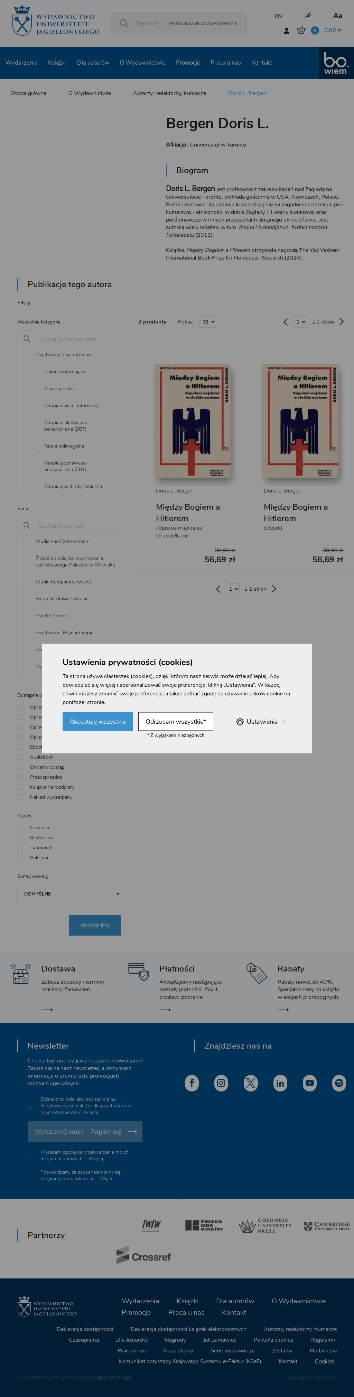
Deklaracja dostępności (85, 1329)
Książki (57, 63)
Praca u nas (226, 63)
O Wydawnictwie (143, 63)
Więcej (90, 1112)
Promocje (188, 63)
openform (325, 1377)
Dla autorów (93, 63)
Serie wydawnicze (233, 1350)
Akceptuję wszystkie (97, 722)
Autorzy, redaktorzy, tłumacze (169, 93)
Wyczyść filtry (95, 925)
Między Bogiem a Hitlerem (188, 512)
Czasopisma (84, 1340)
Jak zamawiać (219, 1340)
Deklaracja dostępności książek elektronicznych (188, 1329)
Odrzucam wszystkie (176, 721)
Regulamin (323, 1340)
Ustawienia (260, 721)
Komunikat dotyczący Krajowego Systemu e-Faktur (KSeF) (190, 1361)
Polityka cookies (273, 1340)
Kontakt (261, 63)
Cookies (325, 1362)
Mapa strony (178, 1350)
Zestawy (282, 1350)
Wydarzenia (21, 63)
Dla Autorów (132, 1340)
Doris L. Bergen (247, 93)
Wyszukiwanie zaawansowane (203, 23)
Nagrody (175, 1340)
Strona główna (28, 93)
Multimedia (323, 1350)
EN (278, 16)
